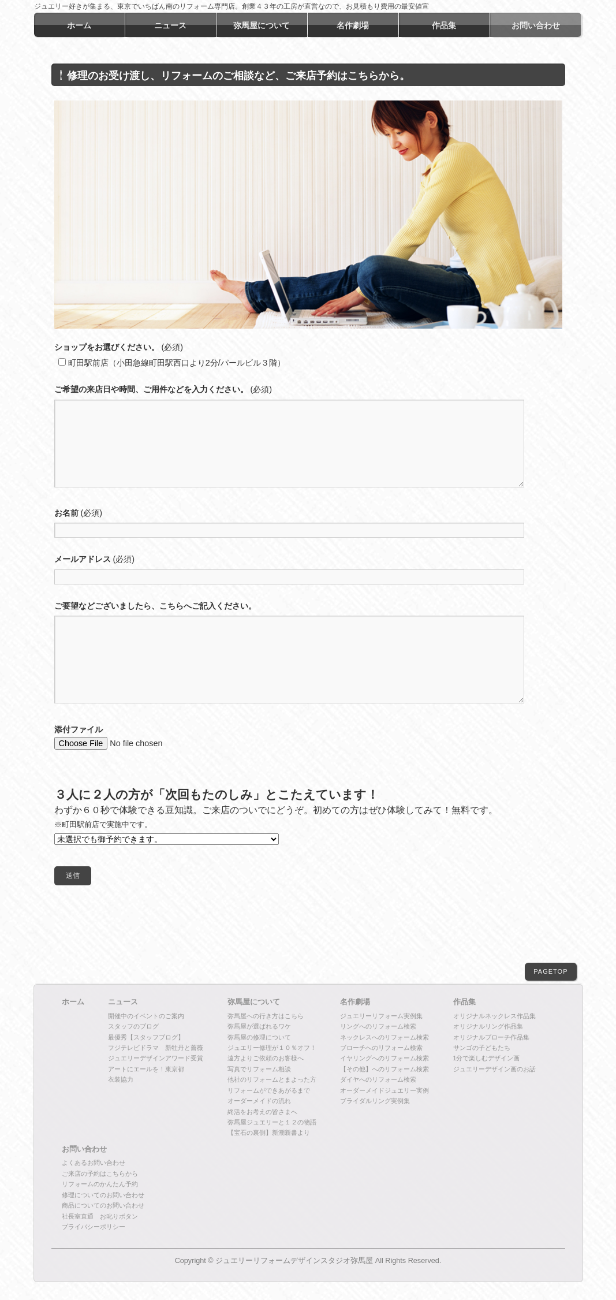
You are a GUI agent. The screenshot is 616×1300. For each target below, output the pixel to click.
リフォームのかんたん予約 (100, 1184)
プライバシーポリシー (93, 1227)
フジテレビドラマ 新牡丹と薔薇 (155, 1048)
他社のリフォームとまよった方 (271, 1079)
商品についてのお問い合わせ (103, 1205)
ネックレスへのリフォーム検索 (384, 1037)
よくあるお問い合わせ (93, 1163)
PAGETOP (550, 972)
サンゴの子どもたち (481, 1048)
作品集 (464, 1003)
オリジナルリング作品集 (488, 1026)
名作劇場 (355, 1003)
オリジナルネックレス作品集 (494, 1016)
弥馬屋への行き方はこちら (265, 1016)
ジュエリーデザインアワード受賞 (155, 1058)
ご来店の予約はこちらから (100, 1174)
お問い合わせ (84, 1150)
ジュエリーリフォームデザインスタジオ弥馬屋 (294, 1261)
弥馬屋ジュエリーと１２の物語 (271, 1122)
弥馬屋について (253, 1003)
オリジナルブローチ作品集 (491, 1037)
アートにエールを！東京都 (146, 1069)
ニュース (123, 1003)
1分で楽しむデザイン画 (486, 1058)
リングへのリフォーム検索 (378, 1026)
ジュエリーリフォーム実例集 (381, 1016)
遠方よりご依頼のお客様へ (265, 1058)
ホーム (73, 1003)
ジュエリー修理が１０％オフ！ (271, 1048)
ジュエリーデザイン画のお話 (494, 1069)
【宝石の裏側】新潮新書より (268, 1133)
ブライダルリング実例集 (375, 1101)
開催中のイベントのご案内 (146, 1016)
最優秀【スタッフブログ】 (146, 1037)
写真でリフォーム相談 (259, 1069)
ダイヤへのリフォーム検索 (378, 1079)
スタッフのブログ (133, 1026)
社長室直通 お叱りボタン (100, 1216)
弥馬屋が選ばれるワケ (259, 1026)
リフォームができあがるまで (268, 1090)
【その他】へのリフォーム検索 (384, 1069)
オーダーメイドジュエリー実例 (384, 1090)
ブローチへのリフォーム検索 (381, 1048)
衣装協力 (120, 1079)
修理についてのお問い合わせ (103, 1195)
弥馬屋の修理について (259, 1037)
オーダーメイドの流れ (259, 1101)
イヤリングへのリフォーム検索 (384, 1058)
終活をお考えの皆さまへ (262, 1112)
